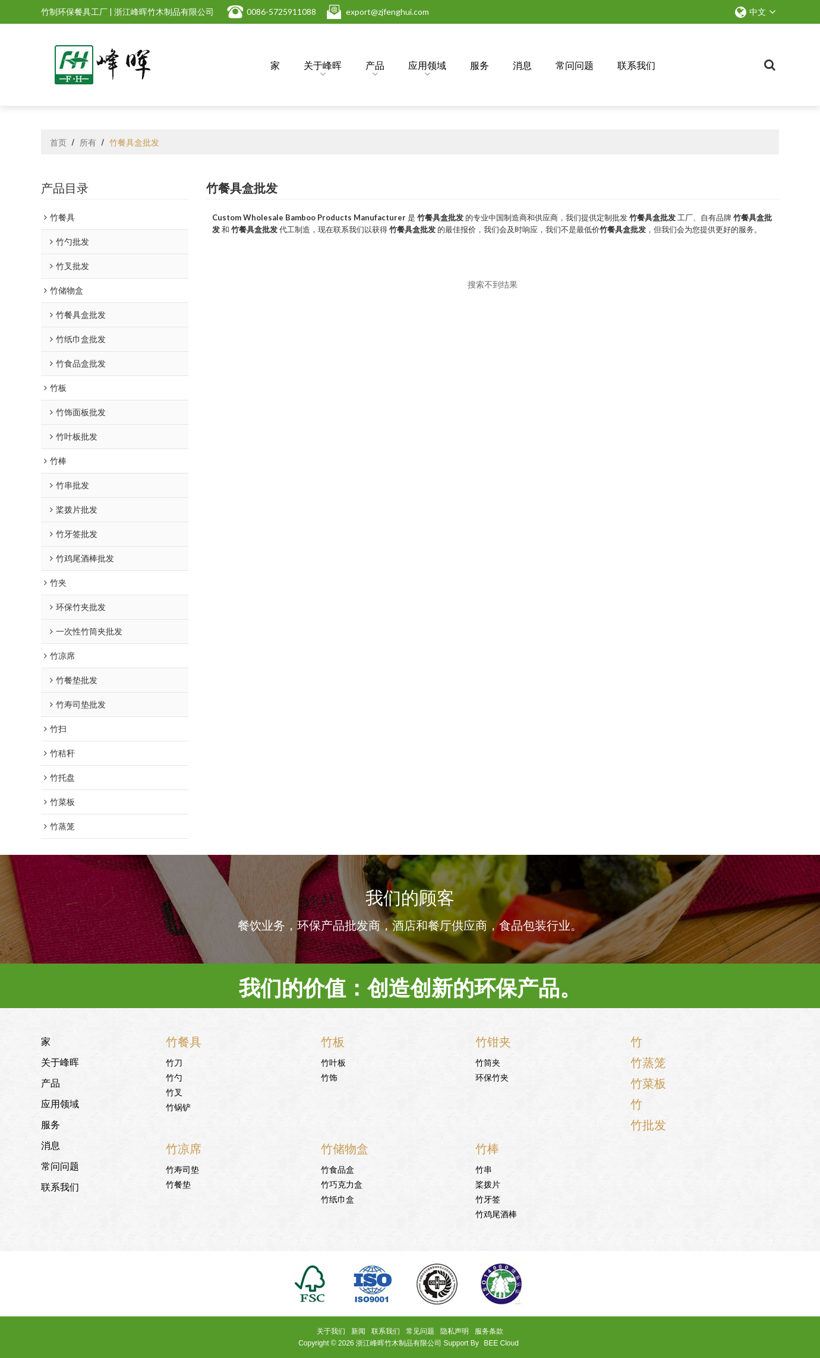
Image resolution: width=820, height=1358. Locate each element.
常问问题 (575, 65)
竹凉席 (183, 1148)
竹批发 (648, 1124)
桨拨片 (487, 1183)
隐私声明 (454, 1331)
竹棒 (487, 1148)
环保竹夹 (492, 1076)
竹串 (483, 1169)
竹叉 (174, 1091)
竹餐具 (183, 1041)
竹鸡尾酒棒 (496, 1213)
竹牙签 (487, 1198)
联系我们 (636, 65)
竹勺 (174, 1076)
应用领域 (427, 67)
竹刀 (174, 1062)
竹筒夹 (487, 1062)
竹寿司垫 (182, 1169)
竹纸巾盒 (337, 1198)
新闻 (358, 1331)
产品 (374, 67)
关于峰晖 (323, 67)
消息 (522, 65)
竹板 (333, 1041)
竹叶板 (333, 1062)
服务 (479, 65)
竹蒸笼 (648, 1061)
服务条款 (489, 1331)
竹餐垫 (178, 1183)
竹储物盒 (344, 1148)
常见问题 (420, 1331)
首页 (58, 142)
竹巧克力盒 (341, 1183)
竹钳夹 (493, 1041)
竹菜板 (648, 1082)
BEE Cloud (501, 1343)
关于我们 (331, 1331)
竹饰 (329, 1076)
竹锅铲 (178, 1106)
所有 (88, 142)
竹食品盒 (337, 1169)
